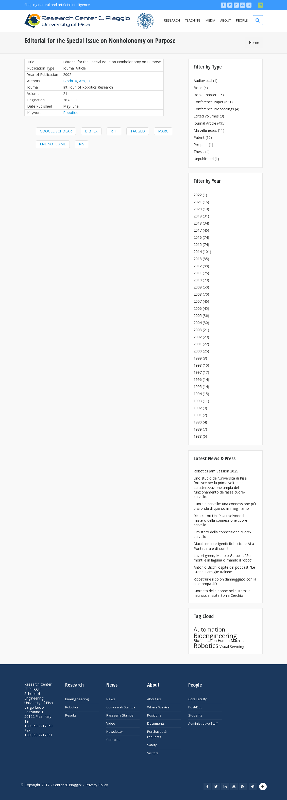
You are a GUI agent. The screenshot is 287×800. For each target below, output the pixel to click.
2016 (198, 237)
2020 (198, 209)
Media (210, 20)
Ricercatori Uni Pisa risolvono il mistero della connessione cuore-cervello (221, 520)
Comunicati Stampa (120, 707)
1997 (198, 372)
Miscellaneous (205, 130)
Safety (152, 745)
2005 (198, 315)
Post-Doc (195, 707)
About (225, 20)
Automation (209, 629)
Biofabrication (205, 640)
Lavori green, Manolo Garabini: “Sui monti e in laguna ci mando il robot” (223, 558)
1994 (198, 393)
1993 (198, 400)
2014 (198, 251)
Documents (156, 723)
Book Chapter (205, 94)
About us (154, 699)
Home (254, 42)
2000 (198, 351)
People (242, 20)
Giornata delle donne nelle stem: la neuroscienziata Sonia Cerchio (222, 593)
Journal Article (205, 123)
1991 (198, 415)
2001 (198, 344)
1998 (198, 365)
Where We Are (158, 707)
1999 (198, 358)
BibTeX (91, 131)
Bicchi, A (70, 80)
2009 (198, 287)
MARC (163, 131)
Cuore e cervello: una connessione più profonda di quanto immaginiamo (225, 506)
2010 (198, 280)
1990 (198, 422)
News (110, 699)
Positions (154, 715)
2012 (198, 265)
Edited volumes (206, 116)
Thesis (199, 151)
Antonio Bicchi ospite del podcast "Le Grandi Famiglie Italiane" (224, 569)
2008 (198, 294)
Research (172, 20)
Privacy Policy (97, 784)
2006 (198, 308)
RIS (81, 144)
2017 (198, 230)
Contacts (113, 740)
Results (71, 715)
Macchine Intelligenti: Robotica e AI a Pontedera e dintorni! (224, 546)
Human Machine (231, 640)
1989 (198, 429)
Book (198, 87)
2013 (198, 258)
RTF (114, 131)
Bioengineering (215, 635)
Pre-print (201, 144)
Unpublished (204, 158)
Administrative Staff (202, 723)
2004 (198, 322)
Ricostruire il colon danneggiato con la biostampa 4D (225, 581)
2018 (198, 223)
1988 (198, 436)
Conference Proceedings (214, 109)
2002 (198, 336)
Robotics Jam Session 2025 (216, 471)
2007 (198, 301)
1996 (198, 379)
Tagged (137, 131)
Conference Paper (208, 101)
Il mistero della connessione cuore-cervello (222, 534)
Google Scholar (56, 131)
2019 (198, 216)
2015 (198, 244)
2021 (198, 201)
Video (110, 723)
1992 (198, 407)
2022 (198, 194)
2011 (198, 272)
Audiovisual (203, 80)
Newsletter (114, 731)
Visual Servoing (232, 646)
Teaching (192, 20)
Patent (199, 137)
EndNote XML (53, 144)
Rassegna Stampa (119, 715)
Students (195, 715)
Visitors (153, 753)
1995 (198, 386)
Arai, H (84, 80)
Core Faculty (197, 699)
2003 (198, 329)
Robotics (70, 112)
